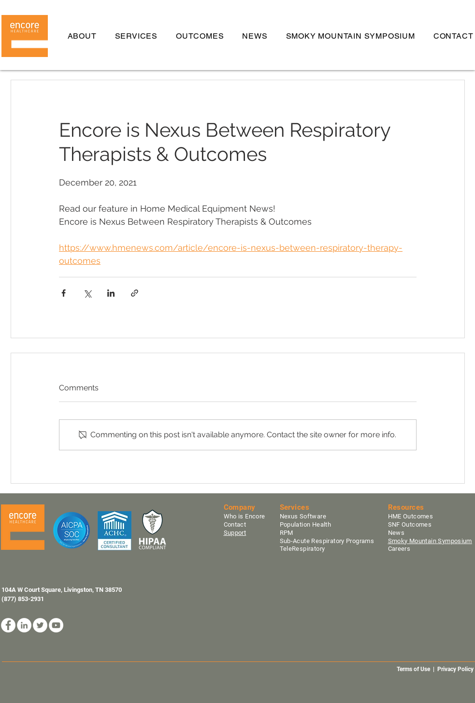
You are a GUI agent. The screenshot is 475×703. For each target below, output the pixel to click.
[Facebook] (8, 625)
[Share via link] (134, 293)
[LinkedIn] (24, 625)
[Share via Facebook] (63, 293)
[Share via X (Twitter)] (87, 293)
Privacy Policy (456, 669)
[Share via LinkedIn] (110, 293)
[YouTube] (56, 625)
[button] (136, 36)
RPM (286, 532)
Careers (399, 548)
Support (235, 532)
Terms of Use (413, 669)
